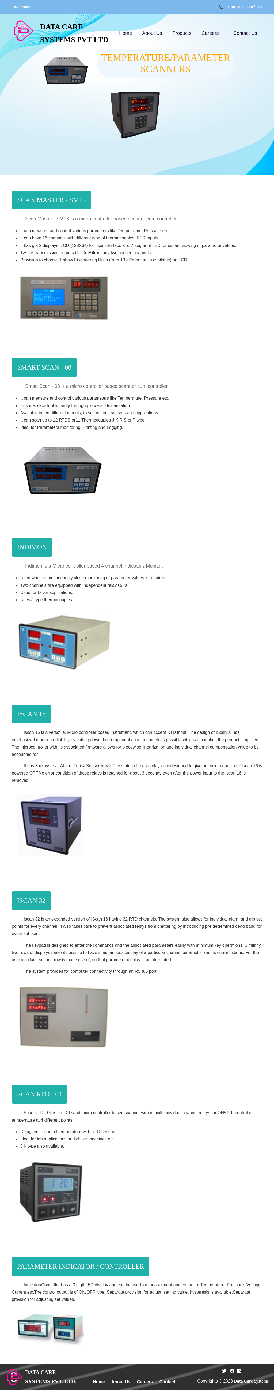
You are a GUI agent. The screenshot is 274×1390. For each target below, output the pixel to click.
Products (181, 33)
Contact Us (245, 33)
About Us (152, 33)
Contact (167, 1382)
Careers (210, 33)
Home (125, 33)
